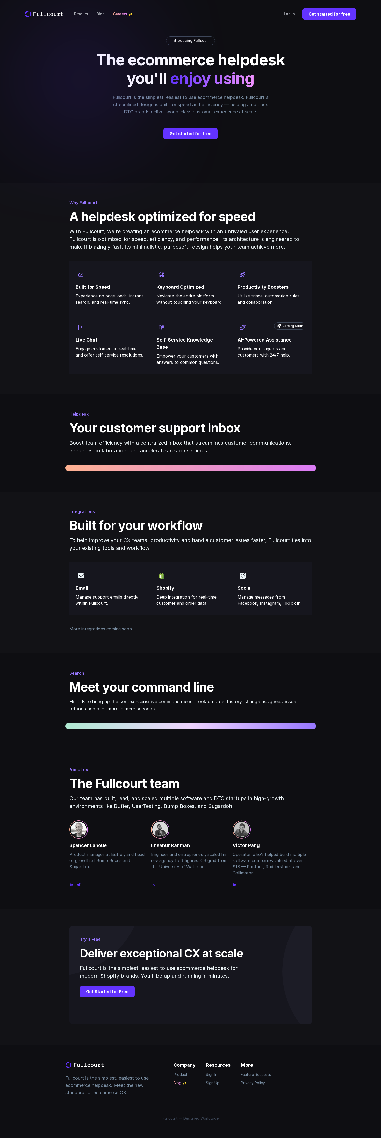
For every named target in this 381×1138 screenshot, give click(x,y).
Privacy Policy (253, 1082)
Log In (289, 14)
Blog (101, 14)
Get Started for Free (107, 991)
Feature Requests (256, 1074)
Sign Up (212, 1082)
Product (81, 14)
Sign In (211, 1074)
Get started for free (329, 14)
